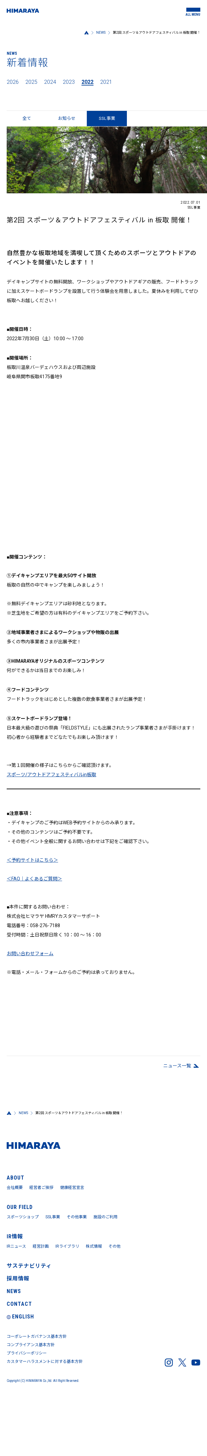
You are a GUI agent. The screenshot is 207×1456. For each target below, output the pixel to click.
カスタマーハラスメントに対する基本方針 (45, 1361)
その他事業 (77, 1217)
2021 (106, 82)
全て (26, 118)
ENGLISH (20, 1316)
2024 (50, 82)
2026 (13, 82)
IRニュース (16, 1246)
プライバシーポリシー (27, 1353)
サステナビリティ (29, 1266)
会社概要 (15, 1187)
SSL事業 (52, 1217)
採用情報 (18, 1278)
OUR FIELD (20, 1207)
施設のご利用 (105, 1217)
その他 (115, 1246)
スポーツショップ (23, 1217)
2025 (31, 82)
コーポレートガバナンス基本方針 (37, 1336)
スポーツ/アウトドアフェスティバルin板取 (51, 774)
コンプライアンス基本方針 (31, 1344)
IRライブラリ (67, 1246)
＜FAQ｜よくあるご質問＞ (34, 878)
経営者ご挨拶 (41, 1187)
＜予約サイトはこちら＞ (32, 860)
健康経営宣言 (72, 1187)
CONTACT (19, 1304)
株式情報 (94, 1246)
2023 (69, 82)
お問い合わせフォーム (30, 953)
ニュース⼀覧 (177, 1065)
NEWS (101, 32)
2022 (87, 82)
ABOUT (15, 1178)
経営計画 (41, 1246)
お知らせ (66, 118)
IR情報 (15, 1236)
